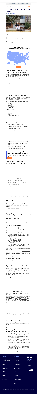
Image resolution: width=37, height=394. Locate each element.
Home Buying (11, 6)
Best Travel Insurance (4, 379)
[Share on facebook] (27, 357)
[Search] (1, 1)
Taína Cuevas (13, 13)
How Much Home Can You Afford (6, 360)
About (15, 371)
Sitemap (15, 383)
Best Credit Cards (4, 364)
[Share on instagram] (30, 357)
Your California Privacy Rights (17, 379)
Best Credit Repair (16, 360)
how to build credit (12, 260)
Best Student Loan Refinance (18, 359)
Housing (7, 6)
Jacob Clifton (8, 13)
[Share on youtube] (31, 357)
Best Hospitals (4, 375)
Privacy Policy (16, 375)
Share (29, 6)
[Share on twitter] (28, 357)
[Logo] (3, 1)
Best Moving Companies (5, 368)
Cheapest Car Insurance (17, 364)
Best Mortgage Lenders (5, 359)
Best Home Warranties (17, 368)
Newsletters (3, 371)
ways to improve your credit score (15, 261)
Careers (15, 384)
